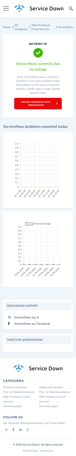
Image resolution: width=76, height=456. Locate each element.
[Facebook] (13, 430)
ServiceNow (65, 27)
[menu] (6, 8)
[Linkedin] (20, 430)
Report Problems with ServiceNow (39, 103)
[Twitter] (6, 430)
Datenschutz (30, 450)
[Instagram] (27, 430)
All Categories (20, 27)
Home (6, 27)
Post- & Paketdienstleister (19, 392)
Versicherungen (12, 406)
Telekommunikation (15, 387)
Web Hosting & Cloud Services (40, 27)
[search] (71, 8)
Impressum (46, 450)
